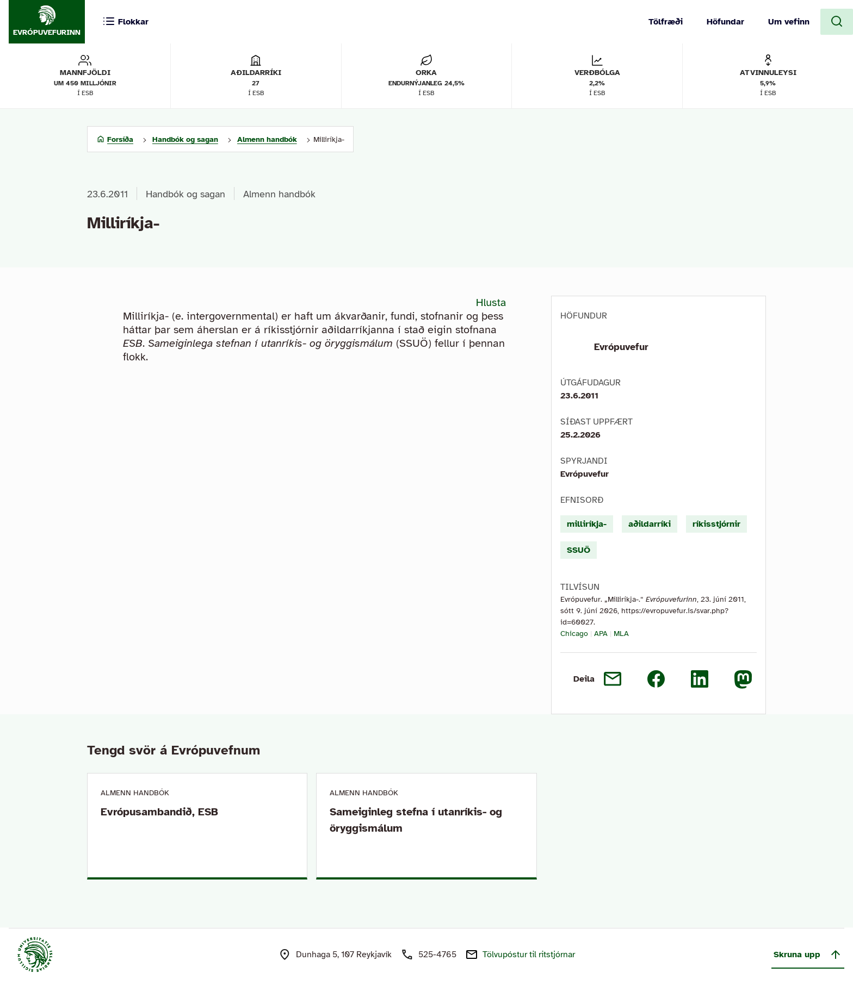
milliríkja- (587, 524)
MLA (621, 633)
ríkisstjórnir (716, 524)
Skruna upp (808, 954)
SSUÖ (578, 550)
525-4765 (437, 954)
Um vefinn (788, 21)
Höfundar (725, 21)
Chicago (574, 633)
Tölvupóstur (529, 954)
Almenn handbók (279, 194)
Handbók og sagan (185, 194)
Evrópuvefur (621, 347)
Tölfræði (665, 21)
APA (601, 633)
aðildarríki (649, 524)
